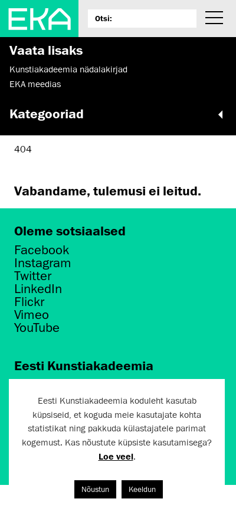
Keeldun (142, 489)
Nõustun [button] (95, 489)
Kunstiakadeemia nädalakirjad (68, 69)
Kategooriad (118, 113)
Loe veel (116, 456)
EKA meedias (35, 84)
